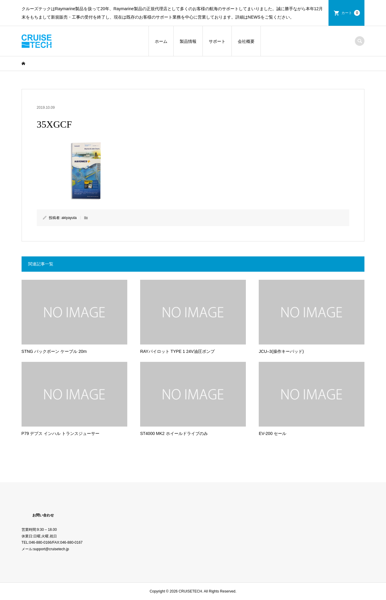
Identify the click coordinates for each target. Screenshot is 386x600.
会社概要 (246, 41)
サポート (217, 41)
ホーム (161, 41)
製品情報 (188, 41)
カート (350, 13)
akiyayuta (69, 218)
